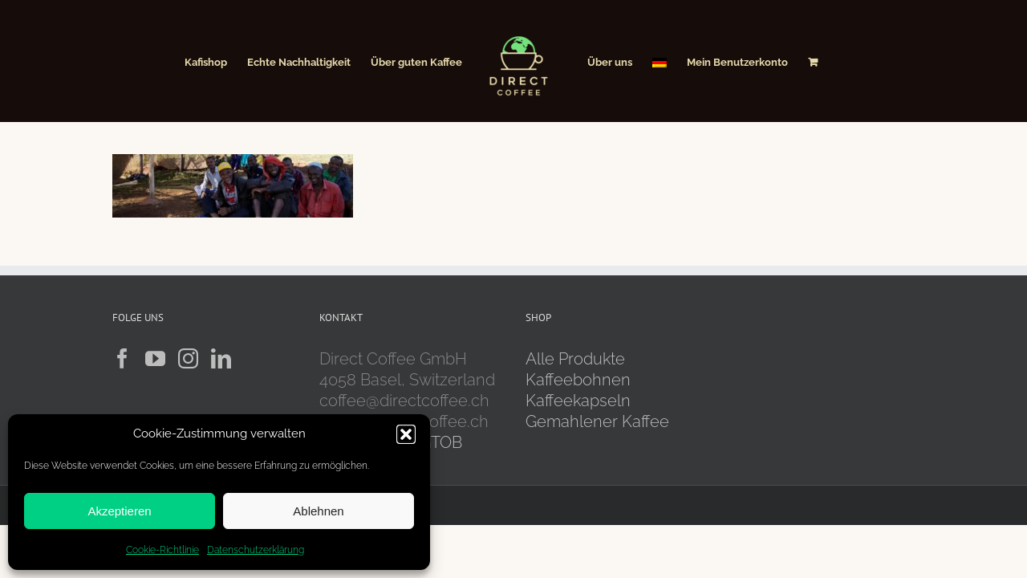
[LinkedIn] (221, 358)
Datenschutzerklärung (255, 550)
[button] (406, 434)
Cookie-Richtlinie (162, 550)
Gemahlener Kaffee (599, 421)
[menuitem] (686, 61)
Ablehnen (318, 511)
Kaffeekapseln (578, 400)
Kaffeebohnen (578, 379)
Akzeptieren (119, 511)
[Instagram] (188, 358)
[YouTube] (155, 358)
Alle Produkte (575, 358)
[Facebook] (122, 358)
